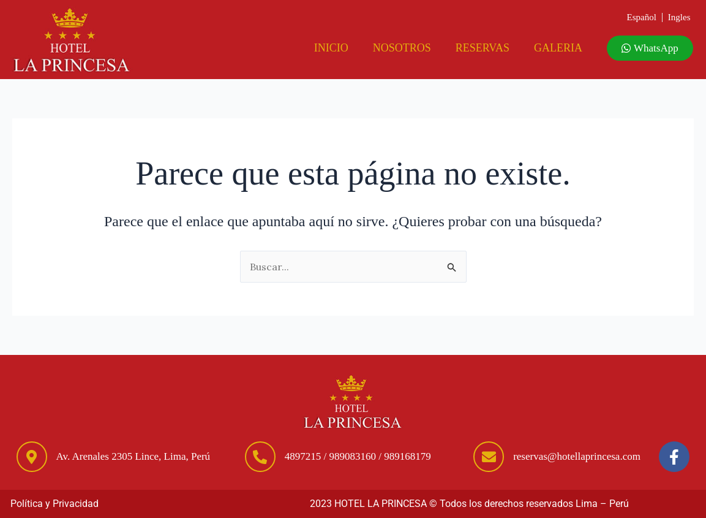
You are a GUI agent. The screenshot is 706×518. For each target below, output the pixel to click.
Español (641, 17)
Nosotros (402, 48)
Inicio (331, 48)
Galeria (558, 48)
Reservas (482, 48)
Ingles (679, 17)
